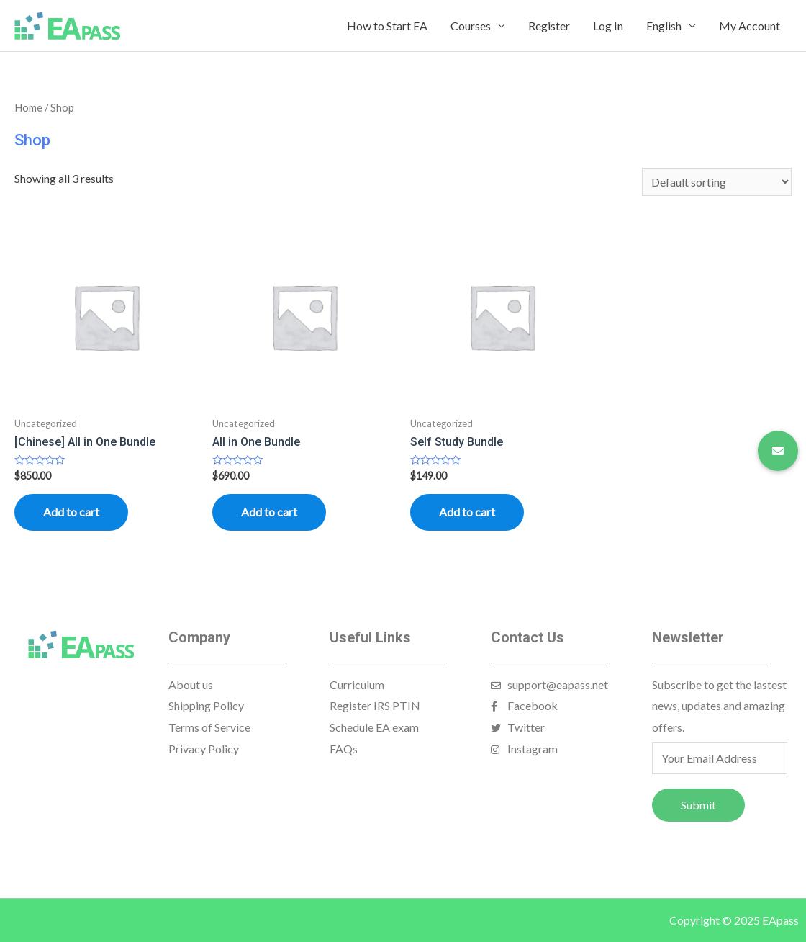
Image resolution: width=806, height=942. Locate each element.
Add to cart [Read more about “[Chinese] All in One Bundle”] (71, 512)
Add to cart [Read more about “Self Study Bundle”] (467, 512)
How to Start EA (387, 25)
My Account (749, 25)
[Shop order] (717, 182)
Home (28, 107)
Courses (470, 25)
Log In (608, 25)
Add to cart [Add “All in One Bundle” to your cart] (269, 512)
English (664, 25)
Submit (698, 805)
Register (549, 25)
